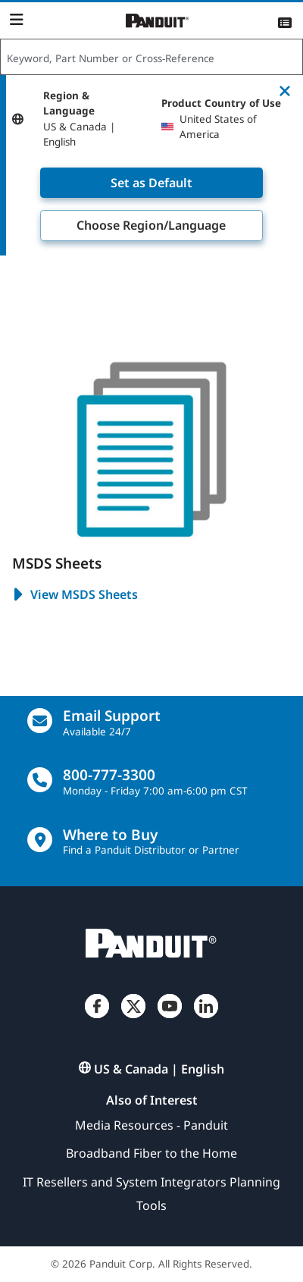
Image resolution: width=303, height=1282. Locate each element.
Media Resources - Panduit (151, 1125)
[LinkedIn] (206, 1018)
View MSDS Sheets (75, 595)
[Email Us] (39, 720)
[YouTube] (170, 1018)
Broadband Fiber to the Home (151, 1153)
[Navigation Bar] (16, 19)
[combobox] (151, 57)
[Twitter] (133, 1018)
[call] (39, 779)
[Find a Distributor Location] (39, 839)
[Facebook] (97, 1018)
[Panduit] (157, 21)
